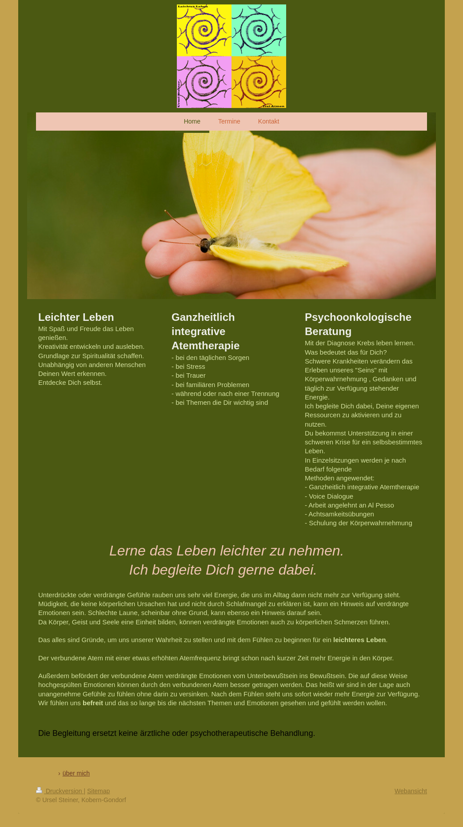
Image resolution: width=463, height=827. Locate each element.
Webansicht (411, 791)
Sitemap (98, 791)
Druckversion (60, 791)
